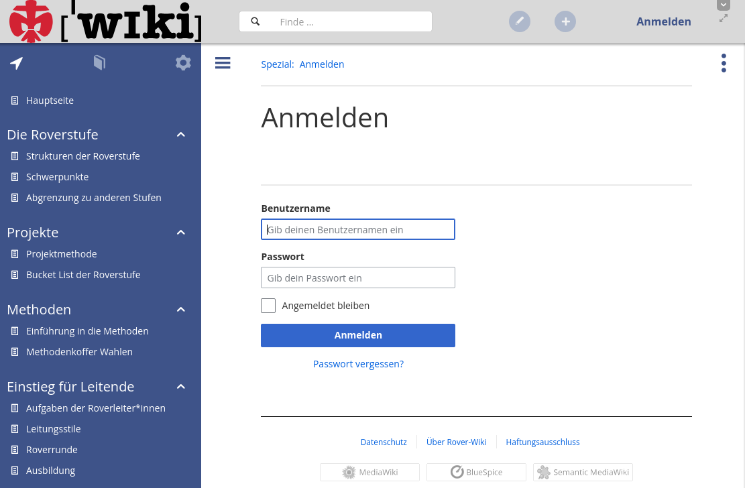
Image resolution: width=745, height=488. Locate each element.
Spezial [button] (276, 64)
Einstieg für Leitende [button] (71, 386)
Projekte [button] (32, 232)
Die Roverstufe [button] (53, 134)
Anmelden (358, 334)
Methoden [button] (39, 309)
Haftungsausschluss (543, 441)
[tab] (16, 63)
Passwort (282, 256)
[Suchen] (255, 21)
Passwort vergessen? (358, 363)
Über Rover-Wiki (456, 441)
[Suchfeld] (352, 21)
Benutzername (295, 208)
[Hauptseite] (105, 21)
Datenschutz (384, 441)
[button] (723, 5)
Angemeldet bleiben (326, 305)
